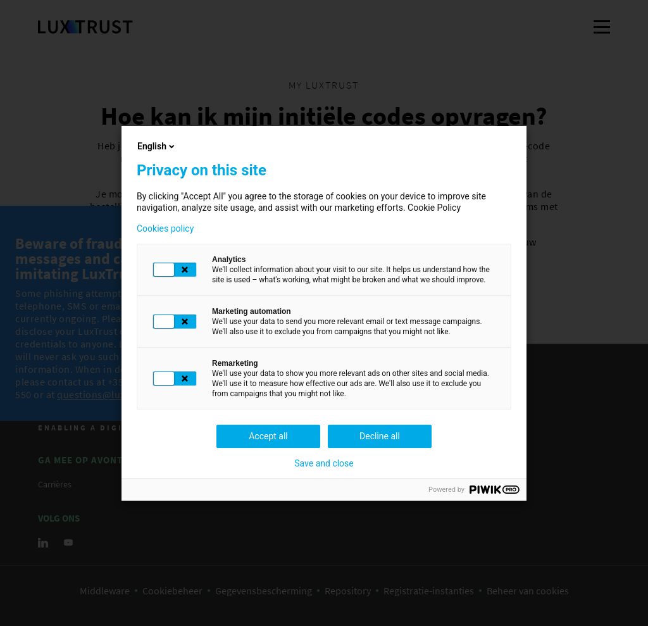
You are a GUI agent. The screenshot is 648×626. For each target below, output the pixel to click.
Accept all (268, 436)
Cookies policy (165, 228)
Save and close (324, 463)
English (157, 146)
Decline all (379, 436)
